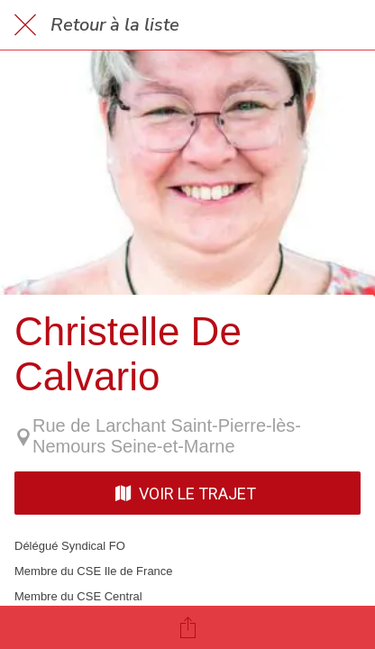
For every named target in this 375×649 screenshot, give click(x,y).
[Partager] (187, 627)
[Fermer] (25, 25)
